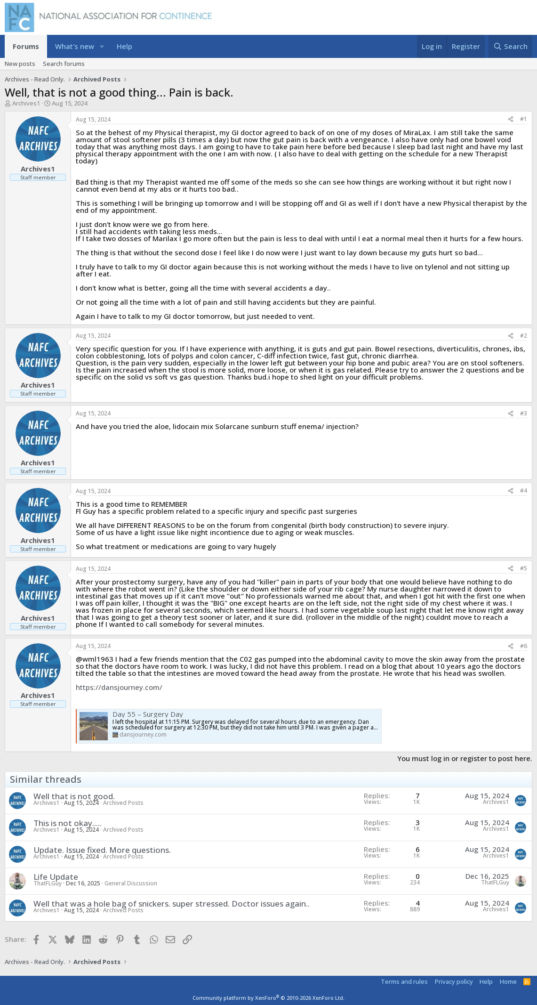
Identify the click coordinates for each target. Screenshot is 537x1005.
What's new (74, 46)
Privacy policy (454, 981)
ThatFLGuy (47, 883)
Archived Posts (123, 803)
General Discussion (130, 883)
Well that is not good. (74, 796)
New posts (20, 63)
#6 (523, 646)
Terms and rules (404, 981)
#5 (523, 568)
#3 (523, 413)
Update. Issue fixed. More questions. (102, 849)
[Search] (510, 46)
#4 (523, 490)
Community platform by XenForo (268, 997)
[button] (102, 46)
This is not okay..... (67, 823)
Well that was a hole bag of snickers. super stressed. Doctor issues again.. (171, 903)
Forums (26, 46)
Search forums (64, 63)
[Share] (511, 119)
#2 (523, 336)
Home (508, 981)
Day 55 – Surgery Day (147, 714)
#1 (523, 119)
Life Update (55, 876)
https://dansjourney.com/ (119, 687)
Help (124, 46)
